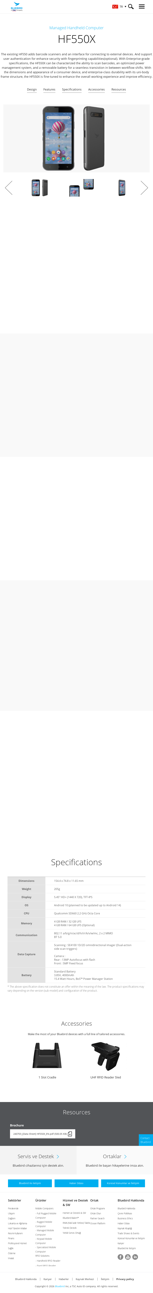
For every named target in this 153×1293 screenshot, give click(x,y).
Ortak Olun (95, 1213)
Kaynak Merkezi (85, 1279)
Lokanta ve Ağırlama (17, 1223)
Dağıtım (11, 1218)
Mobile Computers (44, 1208)
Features (49, 89)
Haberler (64, 1279)
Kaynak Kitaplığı (125, 1228)
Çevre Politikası (125, 1213)
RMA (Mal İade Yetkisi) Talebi (76, 1222)
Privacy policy (125, 1279)
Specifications (72, 89)
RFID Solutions (42, 1255)
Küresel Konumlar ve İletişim (131, 1238)
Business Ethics (125, 1218)
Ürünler (40, 1200)
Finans (11, 1238)
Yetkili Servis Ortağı (72, 1232)
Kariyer (121, 1243)
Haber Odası (124, 1223)
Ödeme (12, 1253)
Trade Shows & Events (128, 1233)
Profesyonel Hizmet (17, 1243)
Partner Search (97, 1218)
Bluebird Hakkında (131, 1200)
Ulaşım (11, 1213)
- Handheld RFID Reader (47, 1260)
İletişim (105, 1279)
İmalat (11, 1258)
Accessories (96, 89)
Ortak (94, 1200)
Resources (118, 89)
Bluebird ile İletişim (127, 1248)
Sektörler (14, 1200)
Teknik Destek (70, 1227)
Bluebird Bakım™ (71, 1217)
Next (144, 188)
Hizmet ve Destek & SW (74, 1212)
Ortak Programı (97, 1208)
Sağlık (10, 1248)
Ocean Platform (97, 1223)
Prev (8, 188)
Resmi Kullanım (15, 1233)
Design (32, 89)
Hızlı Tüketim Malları (17, 1228)
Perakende (13, 1208)
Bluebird (60, 1286)
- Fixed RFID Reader (45, 1265)
